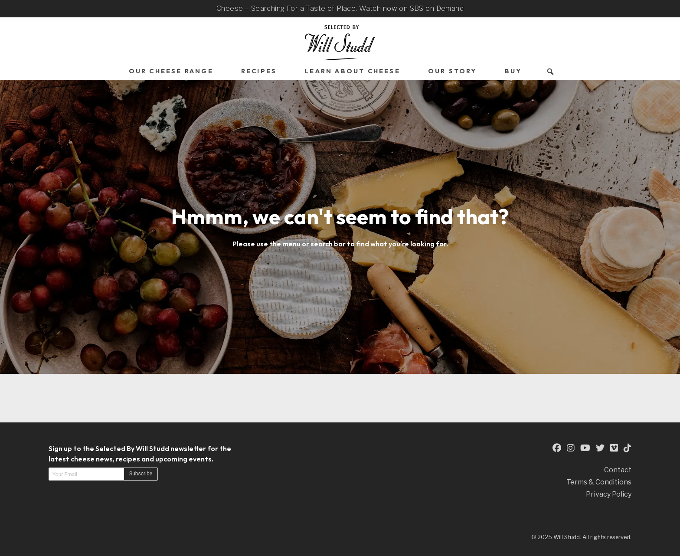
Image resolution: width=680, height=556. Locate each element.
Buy (513, 71)
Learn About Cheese (352, 71)
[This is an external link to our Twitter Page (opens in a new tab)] (600, 448)
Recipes (259, 71)
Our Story (452, 71)
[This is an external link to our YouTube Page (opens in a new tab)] (585, 448)
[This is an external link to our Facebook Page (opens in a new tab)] (556, 448)
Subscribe (140, 474)
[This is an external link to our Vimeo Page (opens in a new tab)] (614, 448)
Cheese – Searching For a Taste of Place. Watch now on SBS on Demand (340, 8)
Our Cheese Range (171, 71)
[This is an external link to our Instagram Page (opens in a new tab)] (571, 448)
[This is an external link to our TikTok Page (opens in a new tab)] (627, 448)
